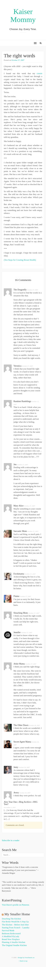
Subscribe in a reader (10, 840)
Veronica (17, 366)
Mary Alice (18, 506)
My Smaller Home (17, 914)
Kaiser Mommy (23, 15)
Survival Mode (8, 930)
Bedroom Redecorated (11, 933)
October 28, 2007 (34, 725)
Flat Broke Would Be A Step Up (15, 921)
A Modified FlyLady (10, 936)
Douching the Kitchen (11, 919)
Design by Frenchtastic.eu (26, 957)
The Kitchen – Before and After (15, 925)
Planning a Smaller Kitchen (13, 942)
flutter (16, 596)
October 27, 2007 (18, 60)
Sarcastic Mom (20, 531)
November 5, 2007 (10, 807)
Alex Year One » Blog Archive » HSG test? (21, 803)
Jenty (15, 767)
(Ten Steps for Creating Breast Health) (20, 260)
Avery (16, 792)
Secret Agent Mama (22, 742)
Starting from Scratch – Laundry (15, 927)
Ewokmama (18, 574)
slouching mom (20, 613)
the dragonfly (19, 289)
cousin (39, 73)
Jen (14, 464)
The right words (19, 55)
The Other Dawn (20, 725)
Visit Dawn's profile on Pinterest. (15, 905)
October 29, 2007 (25, 793)
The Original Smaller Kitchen (14, 945)
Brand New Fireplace (11, 939)
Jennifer (17, 632)
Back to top (23, 961)
